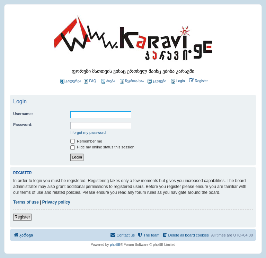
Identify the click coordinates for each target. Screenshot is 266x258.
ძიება (108, 81)
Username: (23, 114)
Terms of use (26, 202)
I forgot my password (88, 132)
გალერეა (70, 81)
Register (22, 217)
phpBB (115, 245)
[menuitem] (177, 81)
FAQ (90, 81)
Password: (23, 124)
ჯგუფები (157, 81)
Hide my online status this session (102, 147)
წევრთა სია (132, 81)
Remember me (86, 141)
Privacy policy (56, 202)
